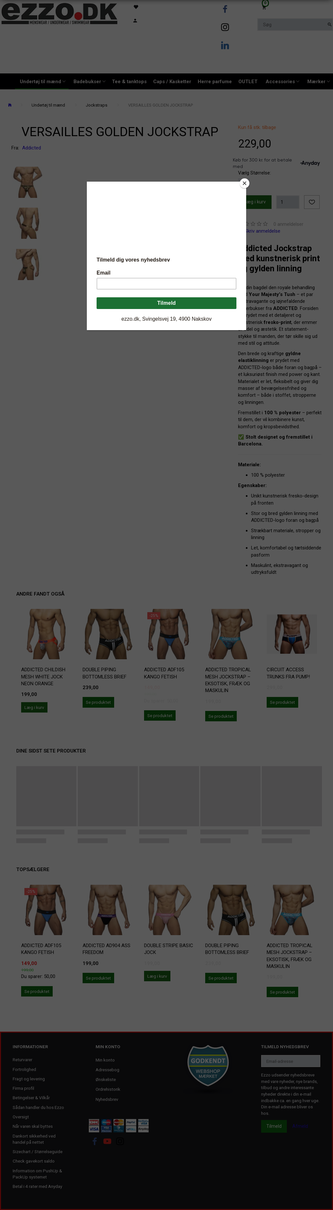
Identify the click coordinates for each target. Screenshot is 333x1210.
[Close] (244, 183)
